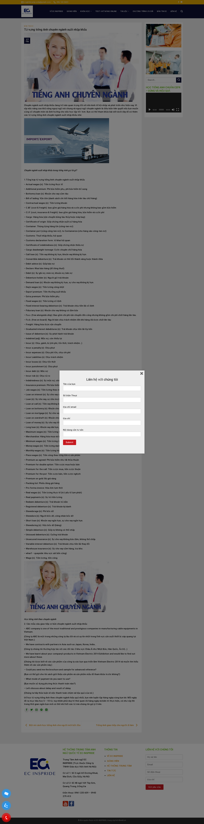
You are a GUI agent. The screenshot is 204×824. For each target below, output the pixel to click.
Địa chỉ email (102, 411)
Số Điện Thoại (102, 399)
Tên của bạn (102, 388)
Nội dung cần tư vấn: (102, 434)
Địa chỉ (102, 422)
